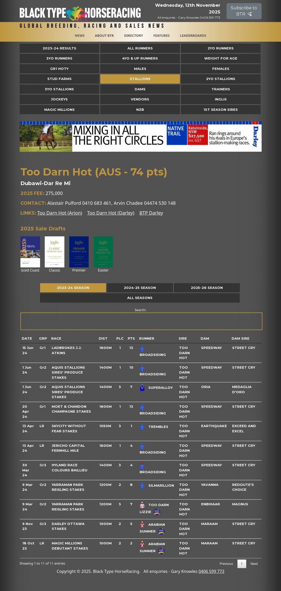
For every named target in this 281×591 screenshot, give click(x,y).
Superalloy (160, 387)
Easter (103, 254)
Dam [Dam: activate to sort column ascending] (205, 338)
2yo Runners (221, 48)
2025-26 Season (207, 288)
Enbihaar (210, 504)
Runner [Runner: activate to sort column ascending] (146, 338)
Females (220, 69)
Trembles (158, 427)
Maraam (209, 524)
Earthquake (214, 426)
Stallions (140, 79)
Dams (140, 89)
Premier (79, 254)
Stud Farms (59, 79)
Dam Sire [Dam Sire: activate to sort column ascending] (240, 338)
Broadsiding (153, 355)
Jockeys (59, 99)
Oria (205, 387)
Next (254, 563)
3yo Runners (59, 58)
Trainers (220, 89)
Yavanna (209, 485)
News (80, 35)
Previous (226, 563)
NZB (140, 109)
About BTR (104, 35)
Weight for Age (220, 58)
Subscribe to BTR (244, 11)
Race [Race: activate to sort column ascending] (56, 338)
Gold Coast (30, 254)
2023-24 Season (73, 288)
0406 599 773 (211, 571)
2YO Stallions (220, 79)
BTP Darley (151, 213)
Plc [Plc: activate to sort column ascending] (120, 338)
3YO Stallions (59, 89)
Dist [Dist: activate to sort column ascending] (103, 338)
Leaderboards (193, 35)
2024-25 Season (140, 288)
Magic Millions (59, 109)
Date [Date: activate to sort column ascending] (27, 338)
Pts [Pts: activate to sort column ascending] (131, 338)
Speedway (211, 348)
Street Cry (243, 348)
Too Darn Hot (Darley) (110, 213)
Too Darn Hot (184, 353)
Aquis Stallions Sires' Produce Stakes (68, 372)
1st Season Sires (220, 109)
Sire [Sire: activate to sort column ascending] (183, 338)
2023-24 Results (59, 48)
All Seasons (140, 298)
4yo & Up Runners (140, 58)
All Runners (140, 48)
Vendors (140, 99)
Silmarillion (161, 485)
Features (161, 35)
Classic (54, 254)
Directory (133, 35)
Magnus (240, 504)
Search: (141, 319)
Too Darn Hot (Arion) (59, 213)
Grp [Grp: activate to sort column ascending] (43, 338)
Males (140, 69)
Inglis (221, 99)
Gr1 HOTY (59, 69)
